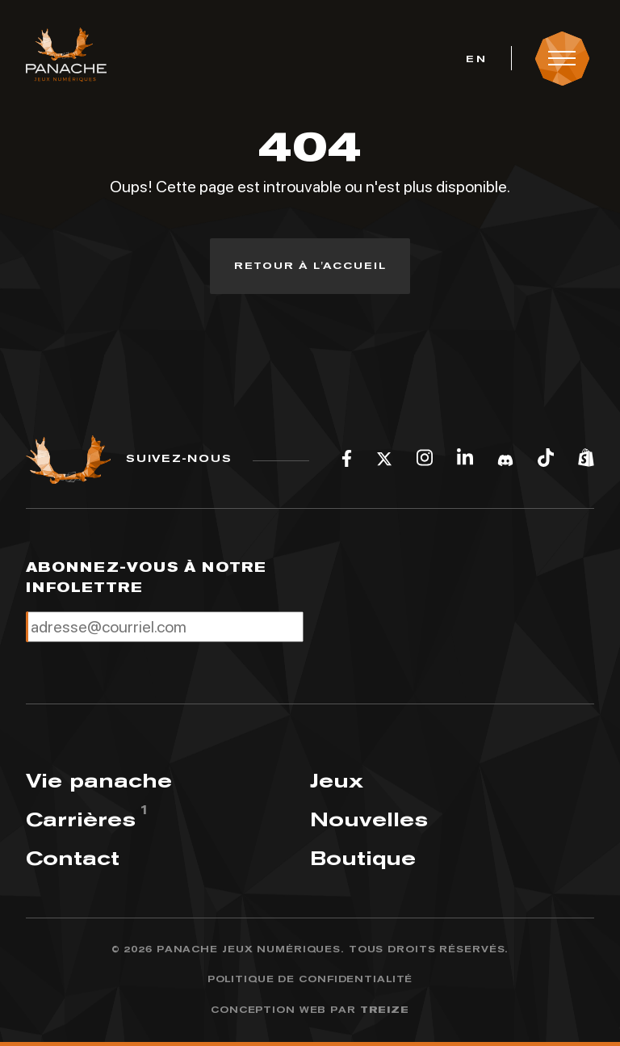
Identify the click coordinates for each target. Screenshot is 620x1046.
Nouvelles (369, 819)
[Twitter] (384, 460)
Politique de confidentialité (310, 979)
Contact (72, 858)
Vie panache (99, 780)
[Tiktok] (546, 460)
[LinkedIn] (465, 460)
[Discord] (505, 460)
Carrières (81, 819)
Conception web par (310, 1010)
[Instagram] (425, 460)
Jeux (336, 780)
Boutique (363, 858)
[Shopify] (586, 460)
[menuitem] (476, 58)
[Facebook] (346, 460)
